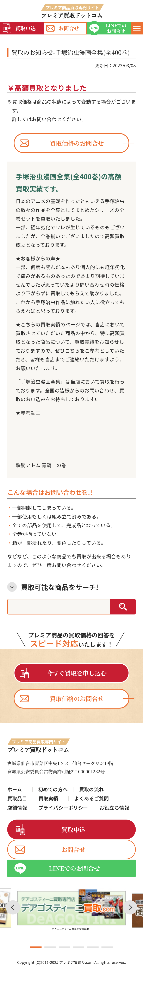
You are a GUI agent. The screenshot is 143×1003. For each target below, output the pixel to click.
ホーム (14, 789)
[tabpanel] (71, 920)
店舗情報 (17, 807)
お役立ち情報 (114, 807)
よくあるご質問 (91, 798)
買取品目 (17, 798)
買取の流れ (91, 789)
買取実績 (48, 798)
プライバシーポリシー (63, 807)
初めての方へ (53, 789)
